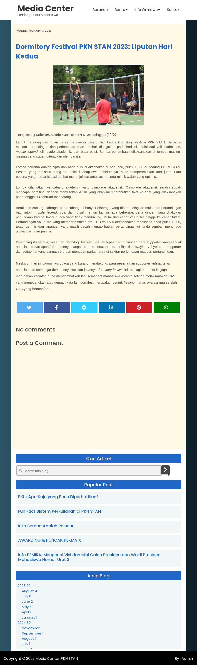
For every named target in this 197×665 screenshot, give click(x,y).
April (26, 612)
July (26, 596)
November (32, 628)
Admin (187, 658)
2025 (24, 585)
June (27, 601)
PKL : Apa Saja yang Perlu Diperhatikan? (58, 496)
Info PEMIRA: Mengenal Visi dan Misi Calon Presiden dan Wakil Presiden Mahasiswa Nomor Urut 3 (89, 557)
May (27, 606)
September (32, 633)
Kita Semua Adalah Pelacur (46, 526)
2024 (24, 622)
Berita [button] (120, 10)
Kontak (173, 10)
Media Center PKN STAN (56, 658)
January (29, 617)
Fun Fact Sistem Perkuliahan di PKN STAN (59, 511)
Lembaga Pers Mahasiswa (46, 10)
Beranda (99, 10)
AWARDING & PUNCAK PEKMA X (49, 540)
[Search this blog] (89, 470)
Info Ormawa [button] (147, 10)
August (29, 591)
